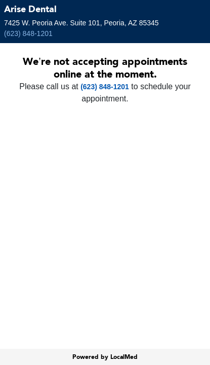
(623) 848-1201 (28, 33)
